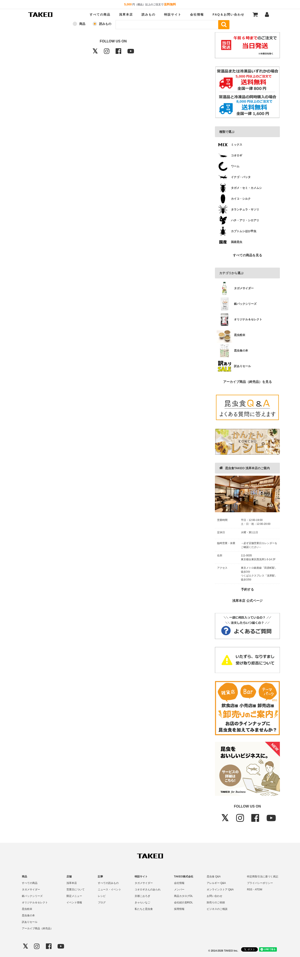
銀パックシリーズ (32, 896)
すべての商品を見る (247, 255)
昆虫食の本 (28, 915)
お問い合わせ (214, 896)
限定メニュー (74, 896)
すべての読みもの (108, 883)
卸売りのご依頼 (216, 902)
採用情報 (179, 908)
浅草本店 (126, 14)
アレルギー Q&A (216, 883)
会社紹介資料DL (183, 902)
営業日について (75, 889)
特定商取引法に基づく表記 (262, 876)
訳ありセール (29, 921)
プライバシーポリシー (260, 883)
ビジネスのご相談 (217, 908)
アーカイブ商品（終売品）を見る (247, 382)
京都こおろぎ (142, 896)
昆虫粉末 (27, 908)
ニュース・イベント (109, 889)
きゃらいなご (142, 902)
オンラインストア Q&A (220, 889)
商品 (82, 24)
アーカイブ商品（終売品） (37, 928)
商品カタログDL (183, 896)
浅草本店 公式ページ (247, 600)
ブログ (102, 902)
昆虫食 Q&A (214, 876)
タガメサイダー (31, 889)
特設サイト (172, 14)
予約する (247, 589)
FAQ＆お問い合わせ (228, 14)
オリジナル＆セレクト (35, 902)
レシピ (102, 896)
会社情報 (197, 14)
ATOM (258, 889)
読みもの (148, 14)
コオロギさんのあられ (148, 889)
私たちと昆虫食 (144, 908)
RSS (249, 889)
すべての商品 (100, 14)
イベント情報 (74, 902)
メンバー (179, 889)
